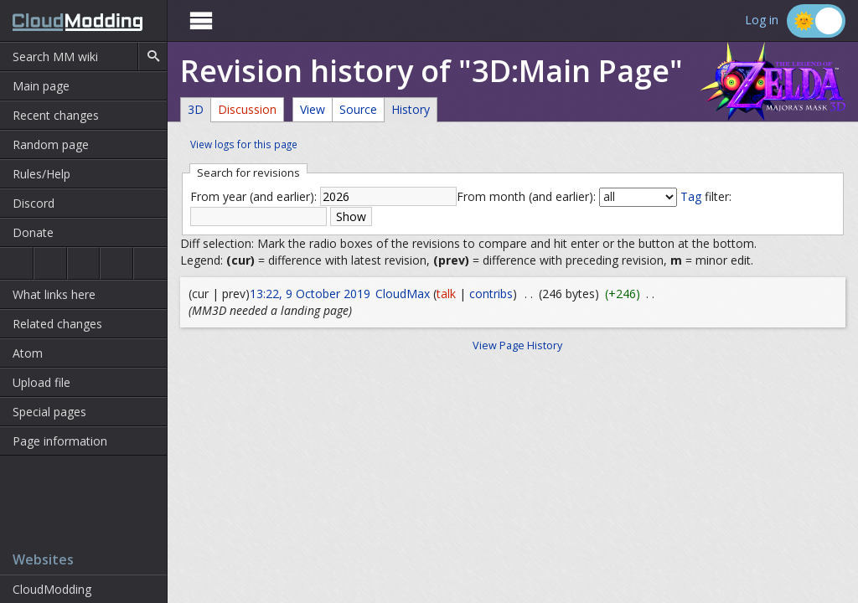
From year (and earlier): (253, 196)
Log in (761, 20)
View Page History (517, 345)
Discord (33, 203)
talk (446, 294)
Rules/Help (41, 174)
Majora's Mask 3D (116, 263)
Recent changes (56, 115)
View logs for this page (243, 144)
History (410, 109)
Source (358, 109)
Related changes (57, 324)
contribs (491, 294)
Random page (51, 144)
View (312, 109)
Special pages (49, 412)
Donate (33, 232)
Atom (28, 353)
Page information (60, 441)
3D (196, 109)
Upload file (41, 382)
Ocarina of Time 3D (50, 263)
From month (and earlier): (526, 196)
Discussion (247, 109)
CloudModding (52, 589)
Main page (41, 86)
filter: (705, 196)
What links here (54, 294)
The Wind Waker (150, 263)
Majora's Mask (84, 263)
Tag (690, 196)
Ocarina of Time (16, 263)
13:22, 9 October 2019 (310, 294)
